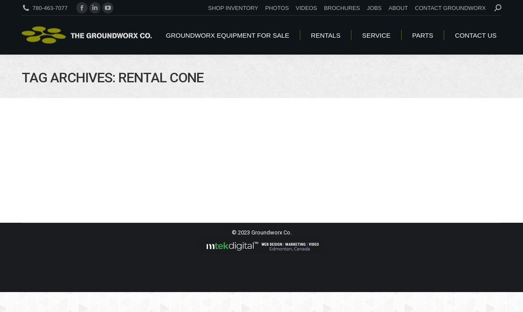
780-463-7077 (50, 8)
